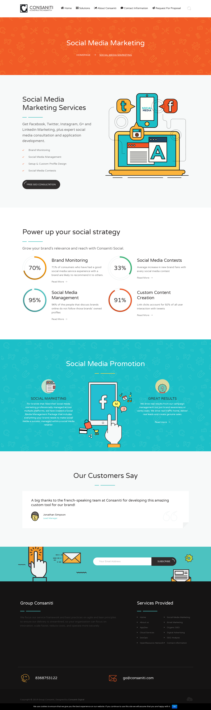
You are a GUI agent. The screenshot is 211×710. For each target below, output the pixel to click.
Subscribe (166, 561)
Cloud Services (145, 632)
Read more (162, 422)
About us (143, 622)
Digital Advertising (174, 632)
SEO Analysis (172, 637)
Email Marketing (173, 622)
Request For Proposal (168, 8)
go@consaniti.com (138, 678)
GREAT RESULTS (162, 399)
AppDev (142, 627)
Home (68, 8)
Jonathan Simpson (54, 514)
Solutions (84, 8)
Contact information (136, 8)
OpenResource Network (150, 643)
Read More (59, 281)
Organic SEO (172, 627)
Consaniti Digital (76, 699)
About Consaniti (107, 8)
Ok (174, 707)
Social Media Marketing (177, 617)
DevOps (142, 637)
